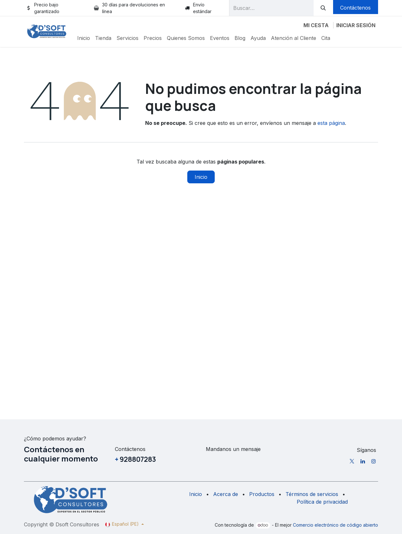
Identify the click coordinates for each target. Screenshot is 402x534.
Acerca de (225, 494)
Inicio (201, 177)
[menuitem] (84, 38)
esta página (331, 123)
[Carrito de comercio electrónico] (316, 25)
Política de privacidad (322, 502)
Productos (261, 494)
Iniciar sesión (356, 25)
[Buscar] (323, 8)
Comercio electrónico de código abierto (335, 525)
